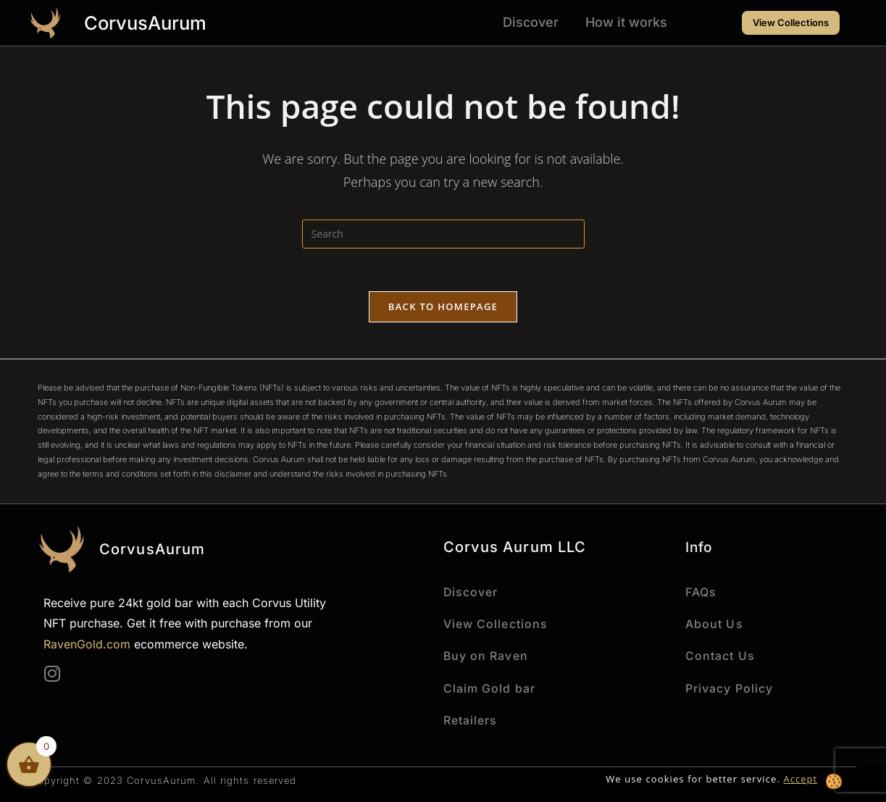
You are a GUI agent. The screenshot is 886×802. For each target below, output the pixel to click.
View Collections (495, 624)
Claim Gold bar (489, 687)
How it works (626, 22)
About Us (714, 624)
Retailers (470, 719)
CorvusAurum (146, 23)
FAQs (700, 592)
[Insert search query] (443, 234)
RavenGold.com (86, 645)
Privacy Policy (729, 687)
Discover (531, 22)
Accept (800, 778)
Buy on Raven (486, 655)
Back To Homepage (443, 307)
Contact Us (720, 655)
